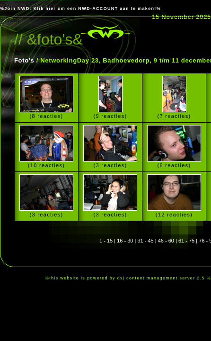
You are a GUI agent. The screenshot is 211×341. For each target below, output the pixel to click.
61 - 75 (186, 240)
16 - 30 (125, 240)
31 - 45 (145, 240)
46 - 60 (166, 240)
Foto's (24, 60)
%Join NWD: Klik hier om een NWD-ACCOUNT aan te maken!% (80, 8)
